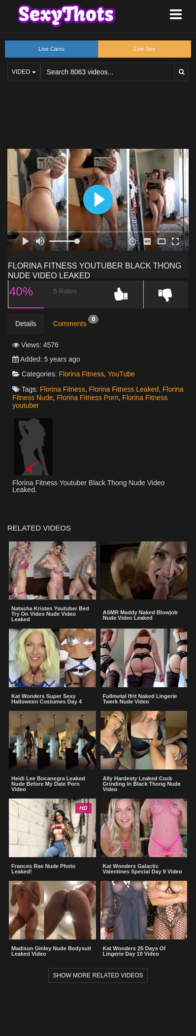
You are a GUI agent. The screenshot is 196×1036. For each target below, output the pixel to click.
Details (25, 324)
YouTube (121, 374)
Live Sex (144, 49)
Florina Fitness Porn (87, 397)
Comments (75, 321)
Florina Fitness (81, 374)
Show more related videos (98, 975)
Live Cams (51, 49)
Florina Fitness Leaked (124, 389)
